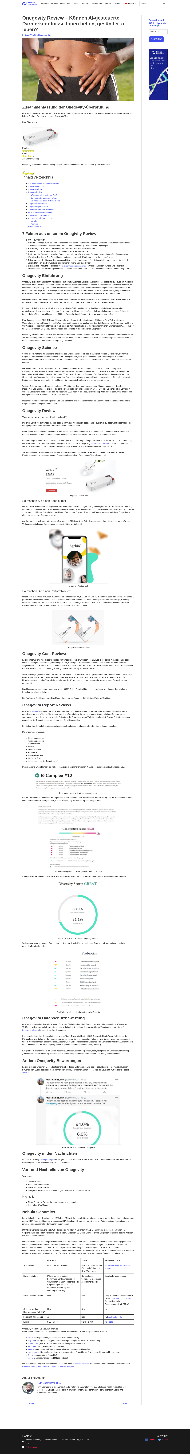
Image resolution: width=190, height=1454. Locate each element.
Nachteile (35, 240)
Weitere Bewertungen (82, 1380)
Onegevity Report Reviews (39, 222)
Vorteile (34, 237)
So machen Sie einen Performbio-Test (47, 217)
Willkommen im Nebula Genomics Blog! (75, 11)
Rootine (31, 1365)
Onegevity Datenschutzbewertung (42, 225)
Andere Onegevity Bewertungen (42, 228)
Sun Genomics (34, 1368)
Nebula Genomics (36, 243)
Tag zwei (32, 1357)
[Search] (163, 19)
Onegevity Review (36, 208)
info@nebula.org (32, 1447)
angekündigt (48, 1176)
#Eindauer (26, 1089)
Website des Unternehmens (103, 459)
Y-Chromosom (116, 1314)
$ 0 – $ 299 (109, 1338)
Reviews (134, 11)
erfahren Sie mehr (116, 1333)
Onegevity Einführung (37, 202)
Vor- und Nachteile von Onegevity (42, 234)
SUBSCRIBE (156, 55)
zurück (30, 1420)
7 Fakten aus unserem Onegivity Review (45, 199)
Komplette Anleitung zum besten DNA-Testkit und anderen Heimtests (51, 1383)
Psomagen (32, 1362)
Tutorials (146, 11)
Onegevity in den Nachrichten (41, 231)
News (98, 11)
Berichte (108, 11)
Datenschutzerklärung (31, 1046)
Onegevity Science (36, 205)
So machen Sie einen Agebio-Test (45, 214)
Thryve (31, 1371)
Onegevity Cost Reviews (38, 220)
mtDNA (107, 1317)
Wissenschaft (121, 11)
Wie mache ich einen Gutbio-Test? (46, 211)
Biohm (31, 1354)
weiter (127, 1420)
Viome (31, 1374)
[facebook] (151, 1440)
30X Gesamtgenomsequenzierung (75, 282)
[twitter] (163, 1440)
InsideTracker (34, 1359)
